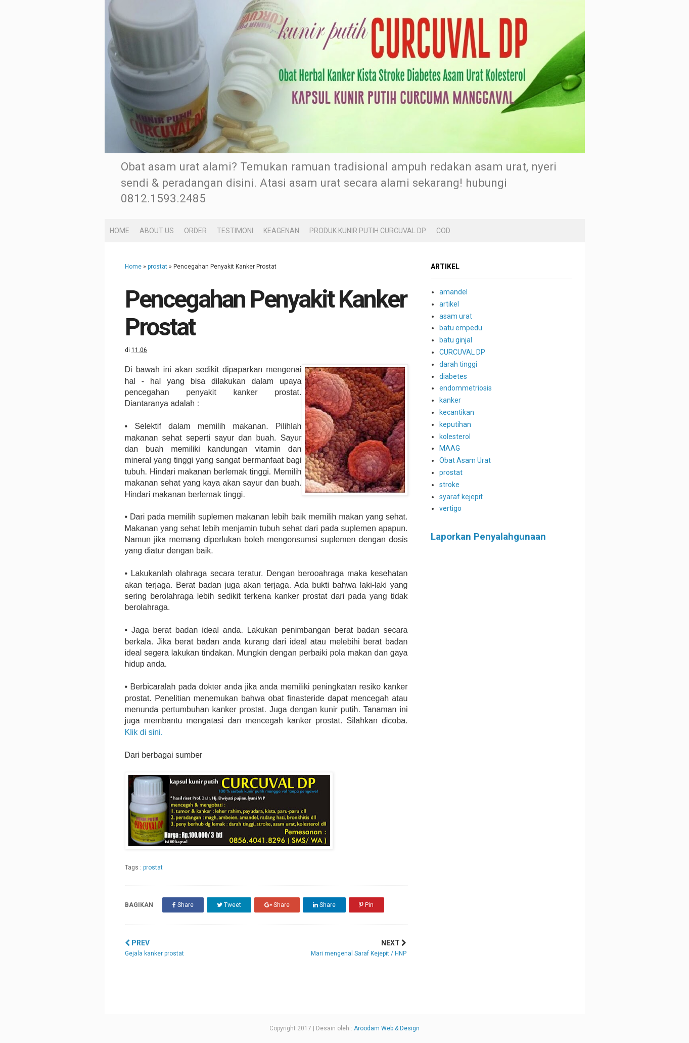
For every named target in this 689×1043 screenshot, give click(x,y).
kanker (450, 400)
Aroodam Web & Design (387, 1028)
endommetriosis (465, 388)
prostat (157, 266)
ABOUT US (157, 231)
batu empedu (460, 328)
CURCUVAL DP (462, 352)
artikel (449, 304)
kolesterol (455, 436)
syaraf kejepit (461, 497)
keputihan (455, 424)
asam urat (455, 316)
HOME (119, 231)
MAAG (449, 448)
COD (443, 231)
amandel (453, 292)
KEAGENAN (281, 231)
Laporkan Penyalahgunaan (488, 536)
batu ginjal (455, 340)
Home (133, 266)
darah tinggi (458, 364)
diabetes (453, 376)
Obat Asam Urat (465, 460)
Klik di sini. (144, 732)
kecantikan (456, 412)
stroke (449, 485)
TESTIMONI (235, 231)
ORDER (195, 231)
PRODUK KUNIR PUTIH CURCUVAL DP (367, 231)
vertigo (450, 508)
